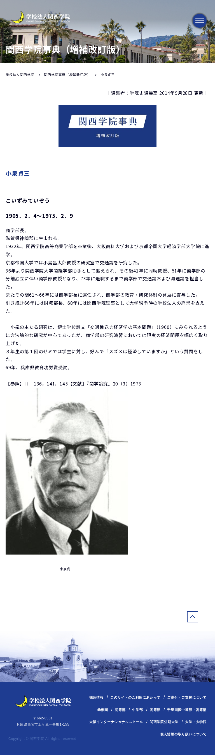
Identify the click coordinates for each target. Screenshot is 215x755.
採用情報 (96, 697)
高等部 (155, 710)
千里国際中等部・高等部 (187, 710)
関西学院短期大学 (164, 722)
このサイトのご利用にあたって (135, 697)
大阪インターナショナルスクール (116, 722)
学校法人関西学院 (20, 74)
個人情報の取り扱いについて (183, 734)
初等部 (120, 710)
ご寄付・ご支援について (187, 697)
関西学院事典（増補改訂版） (67, 74)
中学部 (137, 710)
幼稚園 (102, 710)
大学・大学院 (196, 722)
